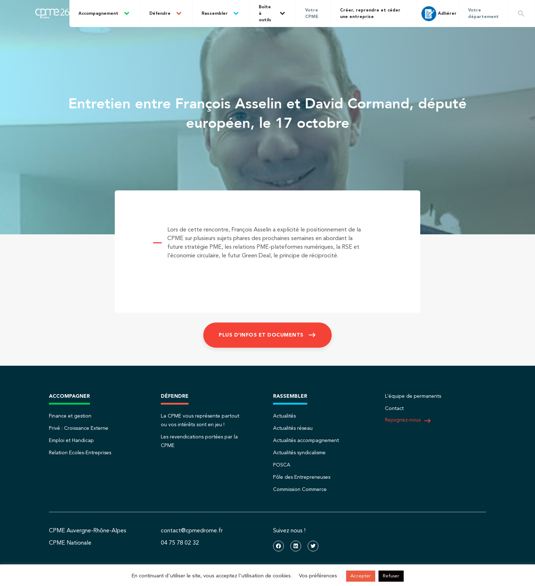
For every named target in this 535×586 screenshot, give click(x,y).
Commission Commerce (300, 489)
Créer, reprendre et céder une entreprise (370, 13)
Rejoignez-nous (408, 420)
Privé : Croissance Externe (78, 428)
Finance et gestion (70, 416)
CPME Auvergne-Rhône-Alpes (87, 531)
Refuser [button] (391, 576)
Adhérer (438, 13)
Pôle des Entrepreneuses (301, 477)
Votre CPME (311, 13)
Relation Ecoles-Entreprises (80, 452)
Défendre (160, 14)
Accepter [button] (360, 576)
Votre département (483, 13)
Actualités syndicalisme (299, 452)
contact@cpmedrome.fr (192, 531)
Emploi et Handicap (71, 440)
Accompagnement (98, 14)
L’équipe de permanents (413, 396)
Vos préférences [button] (318, 576)
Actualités (284, 416)
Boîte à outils (265, 13)
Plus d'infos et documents (261, 335)
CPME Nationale (70, 543)
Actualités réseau (293, 428)
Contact (394, 408)
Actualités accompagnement (306, 440)
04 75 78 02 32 (180, 543)
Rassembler (214, 14)
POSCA (281, 465)
